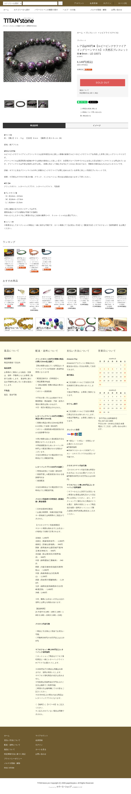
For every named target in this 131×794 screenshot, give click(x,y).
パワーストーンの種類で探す (45, 10)
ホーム (6, 10)
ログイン (105, 3)
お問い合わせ (115, 10)
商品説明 (34, 125)
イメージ (97, 125)
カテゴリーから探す (20, 10)
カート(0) (121, 3)
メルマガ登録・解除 (96, 10)
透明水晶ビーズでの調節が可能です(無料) (20, 212)
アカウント (77, 3)
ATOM (11, 768)
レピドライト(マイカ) (109, 33)
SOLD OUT (102, 82)
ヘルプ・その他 (67, 10)
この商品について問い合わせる (89, 112)
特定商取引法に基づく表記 (89, 93)
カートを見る (40, 749)
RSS (6, 768)
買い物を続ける (84, 116)
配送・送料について (12, 745)
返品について (84, 90)
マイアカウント (41, 736)
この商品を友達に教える (87, 108)
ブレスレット (91, 33)
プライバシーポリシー (13, 759)
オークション (22, 225)
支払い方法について (12, 740)
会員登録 (92, 3)
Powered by (65, 787)
